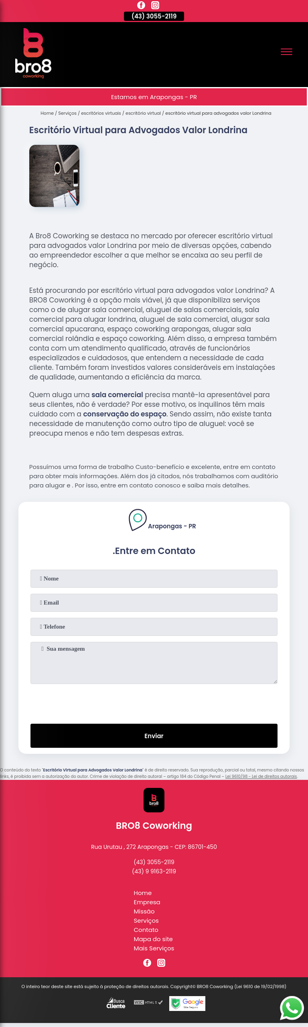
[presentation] (154, 702)
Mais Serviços (154, 948)
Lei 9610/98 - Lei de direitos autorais (261, 776)
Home (143, 893)
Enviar (153, 736)
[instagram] (155, 6)
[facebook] (141, 6)
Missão (144, 911)
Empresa (147, 902)
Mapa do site (153, 939)
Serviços (146, 920)
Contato (146, 930)
